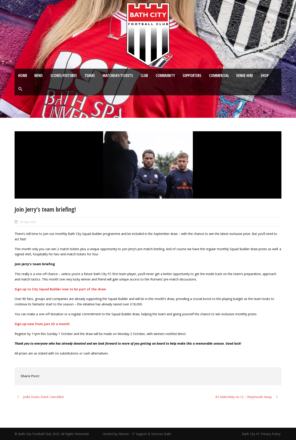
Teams (90, 75)
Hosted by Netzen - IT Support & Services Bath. (137, 434)
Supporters (192, 75)
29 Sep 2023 (28, 222)
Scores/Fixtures (63, 75)
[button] (20, 89)
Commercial (219, 75)
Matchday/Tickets (117, 75)
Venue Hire (244, 75)
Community (165, 75)
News (38, 75)
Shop (265, 75)
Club (144, 75)
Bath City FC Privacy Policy (261, 434)
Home (22, 75)
